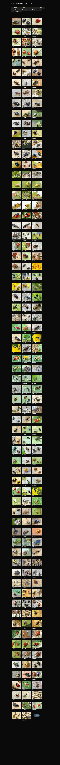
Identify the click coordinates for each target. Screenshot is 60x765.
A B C (15, 7)
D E (23, 7)
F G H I (32, 7)
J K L (41, 7)
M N (15, 9)
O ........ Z (25, 9)
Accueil (16, 11)
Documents (36, 9)
